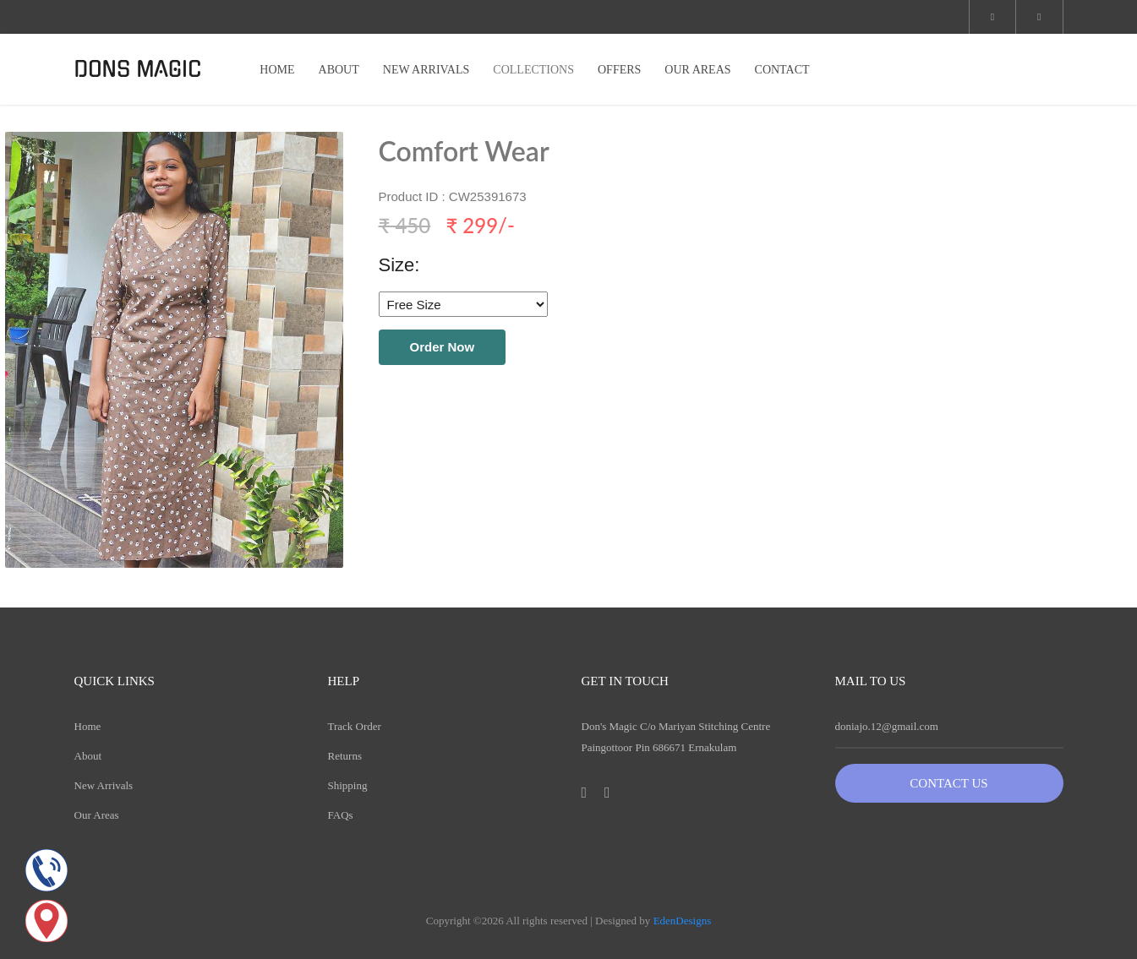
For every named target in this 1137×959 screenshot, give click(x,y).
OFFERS (619, 69)
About (88, 755)
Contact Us (948, 783)
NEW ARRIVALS (426, 69)
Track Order (354, 726)
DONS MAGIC (138, 69)
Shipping (348, 785)
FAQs (340, 815)
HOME (277, 69)
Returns (345, 755)
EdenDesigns (682, 920)
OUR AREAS (697, 69)
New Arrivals (104, 785)
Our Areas (96, 815)
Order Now (442, 347)
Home (87, 726)
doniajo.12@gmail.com (886, 726)
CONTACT (782, 69)
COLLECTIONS (533, 69)
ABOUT (339, 69)
